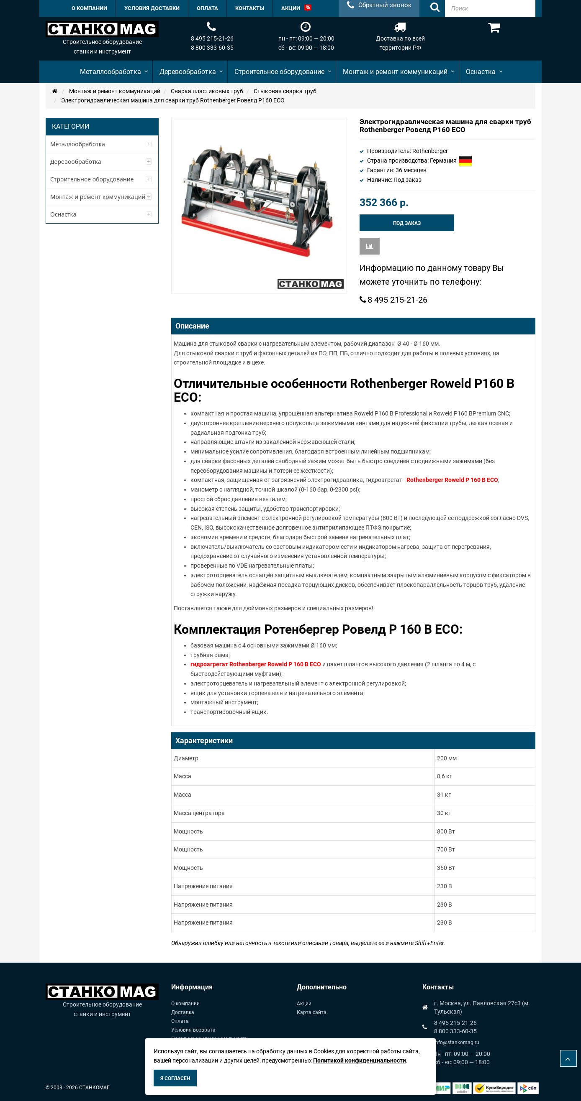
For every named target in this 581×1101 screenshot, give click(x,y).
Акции (304, 1004)
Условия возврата (193, 1030)
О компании (185, 1004)
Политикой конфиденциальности (359, 1060)
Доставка (182, 1012)
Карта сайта (311, 1012)
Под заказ (407, 223)
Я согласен (175, 1078)
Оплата (180, 1021)
